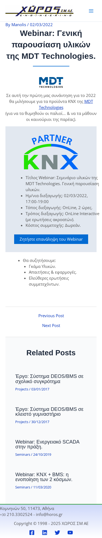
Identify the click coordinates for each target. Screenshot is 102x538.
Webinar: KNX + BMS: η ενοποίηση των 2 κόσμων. (43, 477)
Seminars (22, 454)
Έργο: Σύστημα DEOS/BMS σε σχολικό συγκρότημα (49, 378)
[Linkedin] (44, 532)
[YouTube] (70, 532)
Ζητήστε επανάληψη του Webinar (51, 239)
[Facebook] (32, 532)
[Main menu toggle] (91, 10)
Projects (21, 389)
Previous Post (51, 316)
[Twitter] (57, 532)
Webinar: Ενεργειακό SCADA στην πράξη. (47, 444)
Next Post (51, 325)
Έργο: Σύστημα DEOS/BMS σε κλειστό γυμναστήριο (49, 411)
